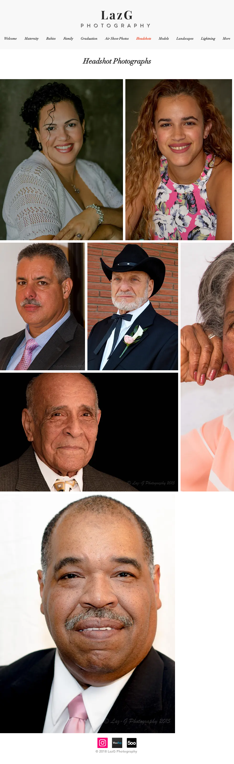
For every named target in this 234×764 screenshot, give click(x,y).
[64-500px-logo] (132, 743)
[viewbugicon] (117, 743)
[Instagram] (102, 743)
